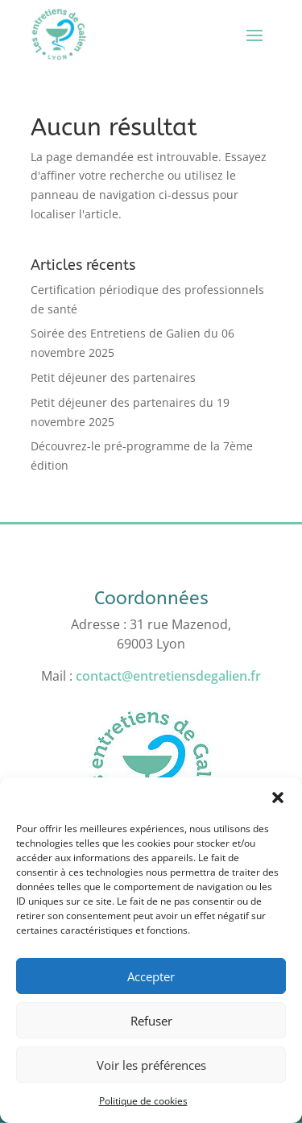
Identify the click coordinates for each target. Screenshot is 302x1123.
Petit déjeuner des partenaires (113, 377)
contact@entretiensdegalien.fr (168, 676)
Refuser (151, 1021)
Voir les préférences (151, 1065)
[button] (278, 797)
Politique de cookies (143, 1101)
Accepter (151, 976)
